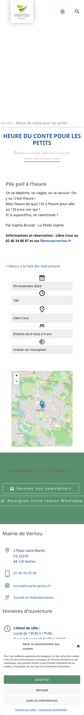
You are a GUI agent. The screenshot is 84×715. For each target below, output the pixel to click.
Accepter (42, 680)
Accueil (6, 123)
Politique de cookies (25, 709)
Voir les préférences (42, 700)
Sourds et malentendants (33, 597)
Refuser (42, 690)
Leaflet (48, 445)
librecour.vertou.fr (55, 240)
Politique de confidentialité (52, 709)
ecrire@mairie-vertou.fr (32, 586)
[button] (78, 646)
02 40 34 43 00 (25, 573)
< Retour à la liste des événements (33, 266)
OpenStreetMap (59, 445)
